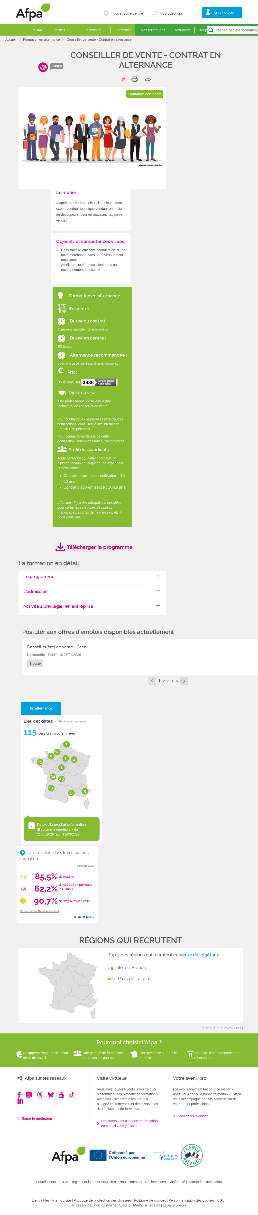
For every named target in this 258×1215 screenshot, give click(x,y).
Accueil (11, 39)
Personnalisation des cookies (191, 1200)
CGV (64, 1182)
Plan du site (61, 1200)
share (149, 79)
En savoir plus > (83, 917)
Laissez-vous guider (192, 1116)
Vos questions (172, 13)
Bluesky (51, 1095)
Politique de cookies (150, 1200)
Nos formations (153, 30)
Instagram (29, 1095)
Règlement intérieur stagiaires (93, 1182)
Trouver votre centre (127, 13)
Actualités (183, 30)
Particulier (62, 30)
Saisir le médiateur (37, 1118)
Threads (40, 1095)
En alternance (41, 708)
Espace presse (174, 1205)
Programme (124, 79)
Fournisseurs (46, 1182)
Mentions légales (146, 1205)
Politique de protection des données (102, 1200)
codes (57, 66)
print (135, 79)
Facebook (19, 1095)
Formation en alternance (42, 39)
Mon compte (224, 13)
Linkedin (20, 1101)
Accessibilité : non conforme (94, 1205)
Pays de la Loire (134, 978)
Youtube (61, 1095)
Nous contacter (131, 1182)
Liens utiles (41, 1200)
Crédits (124, 1205)
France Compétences (108, 441)
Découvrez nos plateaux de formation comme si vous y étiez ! (129, 1123)
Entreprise (123, 30)
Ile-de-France (132, 967)
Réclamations (155, 1182)
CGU (221, 1200)
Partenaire (92, 30)
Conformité (176, 1182)
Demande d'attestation (205, 1182)
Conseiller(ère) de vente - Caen (56, 647)
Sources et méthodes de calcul (39, 911)
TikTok (72, 1095)
